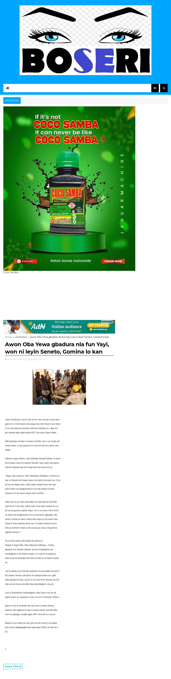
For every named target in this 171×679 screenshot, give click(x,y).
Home (8, 337)
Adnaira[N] (107, 322)
